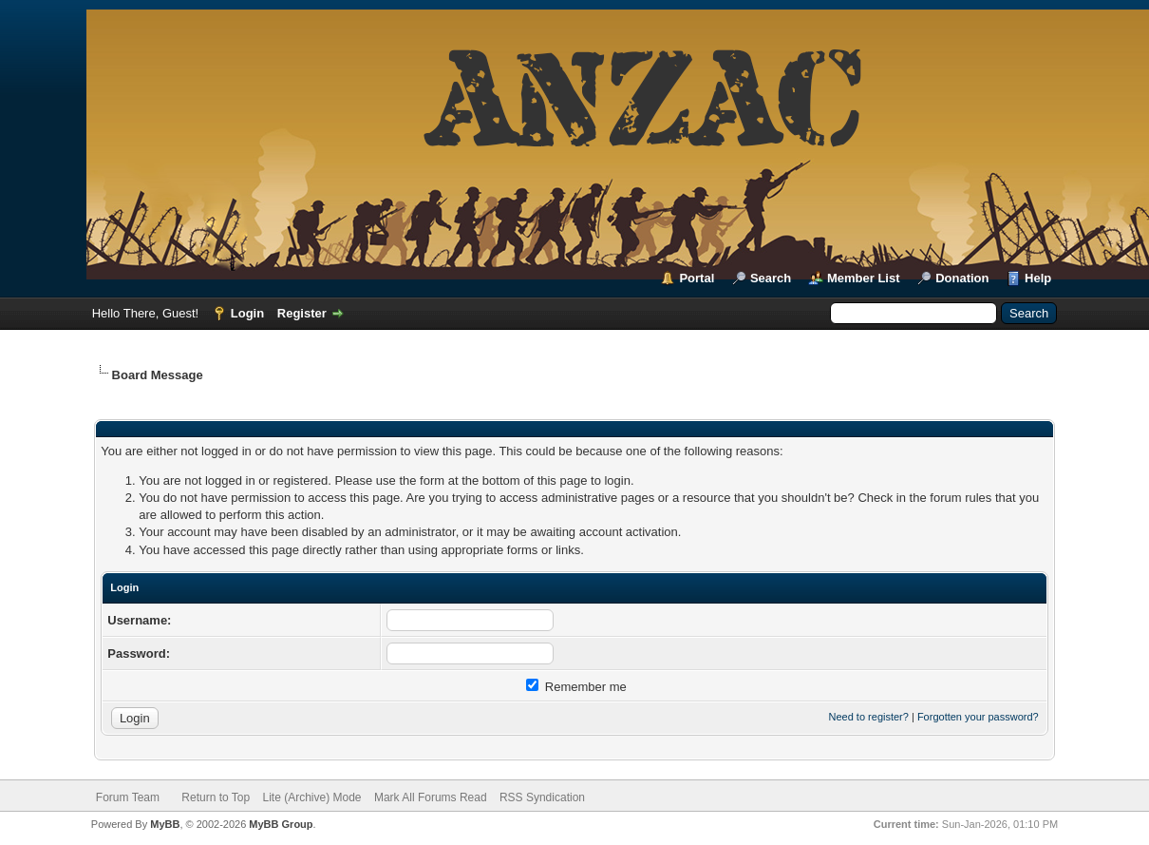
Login (247, 313)
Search (770, 278)
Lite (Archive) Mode (312, 797)
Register (302, 313)
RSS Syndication (542, 797)
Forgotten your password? (978, 716)
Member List (863, 278)
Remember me (576, 687)
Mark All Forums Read (430, 797)
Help (1038, 278)
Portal (696, 278)
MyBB (164, 824)
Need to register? (869, 716)
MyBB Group (280, 824)
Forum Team (128, 797)
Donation (962, 278)
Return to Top (215, 797)
